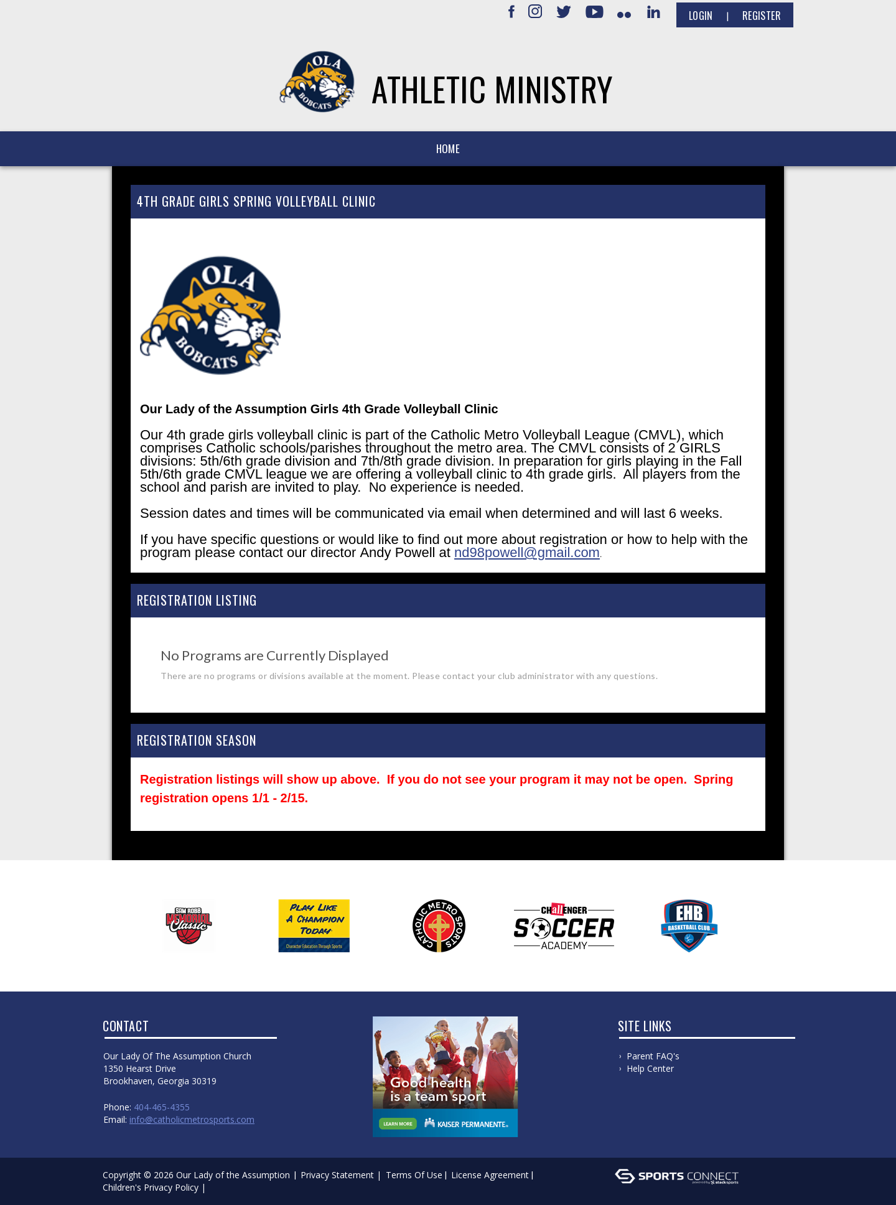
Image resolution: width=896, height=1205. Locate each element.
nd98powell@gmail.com (527, 552)
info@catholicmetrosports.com (191, 1119)
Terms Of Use (414, 1175)
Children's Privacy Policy (150, 1187)
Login (701, 15)
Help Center (650, 1068)
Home (448, 148)
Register (761, 15)
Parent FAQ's (653, 1056)
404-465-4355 (162, 1107)
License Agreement (490, 1175)
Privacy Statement (337, 1175)
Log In (227, 1187)
